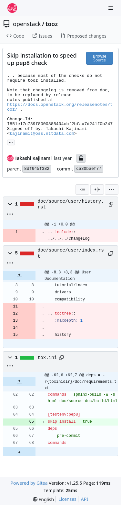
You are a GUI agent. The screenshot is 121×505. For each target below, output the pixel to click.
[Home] (12, 8)
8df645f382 (36, 168)
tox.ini (47, 357)
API (84, 499)
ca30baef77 (88, 168)
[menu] (111, 189)
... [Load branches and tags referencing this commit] (11, 142)
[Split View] (97, 189)
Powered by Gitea (29, 483)
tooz (51, 24)
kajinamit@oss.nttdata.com (42, 133)
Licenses (67, 499)
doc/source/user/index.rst (71, 253)
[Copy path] (110, 204)
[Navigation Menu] (111, 8)
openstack (27, 24)
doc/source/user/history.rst (71, 204)
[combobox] (82, 189)
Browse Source (99, 58)
